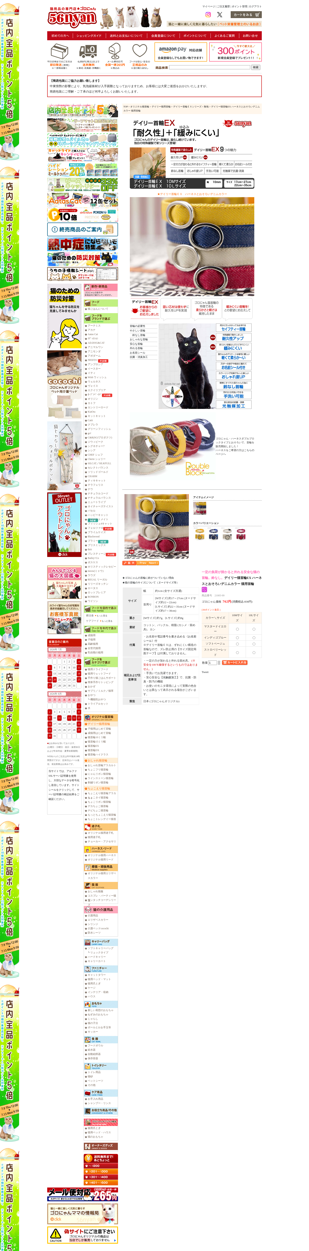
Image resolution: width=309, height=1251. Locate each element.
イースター (94, 368)
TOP (125, 106)
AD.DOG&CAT (96, 342)
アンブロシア (95, 364)
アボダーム (94, 355)
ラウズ (91, 575)
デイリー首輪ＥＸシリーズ (187, 106)
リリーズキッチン (98, 583)
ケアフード (92, 620)
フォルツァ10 (95, 527)
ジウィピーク (95, 441)
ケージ (91, 987)
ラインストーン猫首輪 (101, 778)
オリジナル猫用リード (101, 859)
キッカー (93, 1031)
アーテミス (94, 325)
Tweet (205, 672)
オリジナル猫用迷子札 (101, 832)
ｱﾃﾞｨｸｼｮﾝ (93, 338)
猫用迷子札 (94, 837)
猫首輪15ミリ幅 (97, 741)
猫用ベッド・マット (99, 979)
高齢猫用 (93, 643)
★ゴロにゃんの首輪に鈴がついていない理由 (148, 577)
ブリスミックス (97, 545)
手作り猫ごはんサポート (102, 677)
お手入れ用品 (95, 1098)
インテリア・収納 (98, 992)
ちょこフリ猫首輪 (98, 769)
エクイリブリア (97, 390)
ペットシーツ (95, 1080)
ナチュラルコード (98, 493)
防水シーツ (94, 932)
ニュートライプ (97, 502)
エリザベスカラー (98, 919)
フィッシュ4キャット (100, 523)
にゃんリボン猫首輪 (99, 773)
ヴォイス (93, 385)
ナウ (90, 489)
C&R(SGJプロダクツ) (100, 437)
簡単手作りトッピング (101, 682)
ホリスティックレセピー (102, 566)
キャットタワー (97, 974)
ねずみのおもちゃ (98, 1014)
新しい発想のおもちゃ (101, 1010)
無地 (206, 106)
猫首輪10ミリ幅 (97, 737)
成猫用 (91, 635)
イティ (91, 372)
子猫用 (91, 639)
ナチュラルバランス (99, 497)
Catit (90, 420)
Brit (90, 549)
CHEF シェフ (95, 454)
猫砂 (90, 1076)
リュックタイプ (99, 952)
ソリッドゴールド (98, 471)
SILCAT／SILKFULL (99, 463)
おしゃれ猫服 (95, 891)
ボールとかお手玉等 (99, 1027)
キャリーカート (97, 961)
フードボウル (95, 1045)
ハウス (91, 996)
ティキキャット (97, 480)
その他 (91, 1085)
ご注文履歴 (223, 6)
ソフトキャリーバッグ (101, 948)
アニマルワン (95, 347)
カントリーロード (98, 407)
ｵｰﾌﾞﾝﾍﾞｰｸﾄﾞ (95, 394)
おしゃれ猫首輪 (97, 760)
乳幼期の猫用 (95, 652)
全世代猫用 (94, 648)
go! (89, 433)
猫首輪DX (93, 750)
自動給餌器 (94, 1054)
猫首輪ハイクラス (98, 754)
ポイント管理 (239, 6)
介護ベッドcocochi (98, 928)
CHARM (92, 476)
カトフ (91, 403)
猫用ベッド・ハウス (99, 1132)
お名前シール (137, 352)
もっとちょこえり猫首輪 (102, 814)
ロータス (93, 588)
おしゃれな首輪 (139, 339)
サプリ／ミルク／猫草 (101, 690)
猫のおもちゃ (95, 1136)
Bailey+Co (93, 558)
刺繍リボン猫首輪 (98, 782)
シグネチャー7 (96, 446)
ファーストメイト (98, 519)
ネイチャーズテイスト (101, 506)
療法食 (90, 615)
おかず (91, 686)
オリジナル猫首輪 (139, 106)
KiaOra (91, 411)
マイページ (208, 6)
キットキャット (97, 416)
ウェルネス (94, 381)
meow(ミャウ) (95, 570)
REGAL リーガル (97, 579)
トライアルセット (98, 703)
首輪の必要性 (137, 326)
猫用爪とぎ (94, 983)
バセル (91, 510)
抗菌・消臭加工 (139, 357)
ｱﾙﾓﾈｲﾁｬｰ (93, 360)
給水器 (91, 1049)
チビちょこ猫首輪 (98, 810)
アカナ (91, 329)
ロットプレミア (97, 592)
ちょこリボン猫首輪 (99, 801)
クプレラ (93, 424)
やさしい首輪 (137, 330)
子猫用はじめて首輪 (99, 728)
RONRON (93, 596)
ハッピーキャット (98, 514)
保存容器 (93, 1058)
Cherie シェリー (97, 459)
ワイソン (93, 601)
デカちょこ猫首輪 (98, 806)
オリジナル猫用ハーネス (102, 855)
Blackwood (94, 536)
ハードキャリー (97, 956)
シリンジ (93, 924)
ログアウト (255, 6)
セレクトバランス (98, 467)
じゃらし (93, 1018)
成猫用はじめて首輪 (99, 733)
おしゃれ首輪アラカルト (102, 765)
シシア (91, 450)
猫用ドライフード (98, 669)
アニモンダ (94, 351)
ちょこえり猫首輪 (99, 788)
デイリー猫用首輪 (99, 723)
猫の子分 (93, 1023)
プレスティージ (97, 553)
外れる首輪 (136, 348)
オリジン (93, 398)
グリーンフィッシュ (99, 428)
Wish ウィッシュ (97, 377)
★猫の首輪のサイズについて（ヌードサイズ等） (150, 582)
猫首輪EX (93, 745)
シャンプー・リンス (99, 1103)
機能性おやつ (98, 699)
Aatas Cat (93, 334)
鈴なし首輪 (137, 335)
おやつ (91, 695)
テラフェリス (95, 484)
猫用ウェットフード (99, 673)
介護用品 (93, 915)
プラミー (93, 540)
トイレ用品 (94, 1072)
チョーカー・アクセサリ (102, 841)
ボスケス (93, 562)
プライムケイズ (97, 532)
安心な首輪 (136, 343)
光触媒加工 (170, 677)
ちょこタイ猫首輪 (98, 797)
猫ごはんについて (98, 308)
